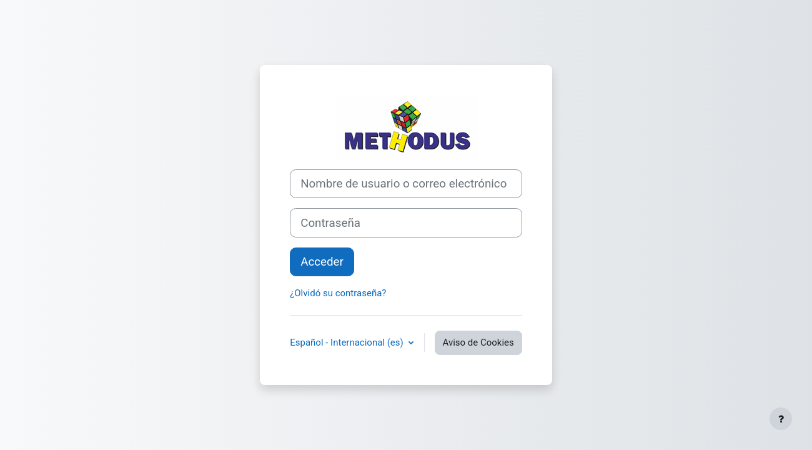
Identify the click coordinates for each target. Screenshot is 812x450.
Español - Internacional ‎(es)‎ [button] (347, 342)
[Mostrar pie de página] (781, 419)
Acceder (322, 262)
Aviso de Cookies (478, 342)
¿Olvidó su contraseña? (338, 293)
